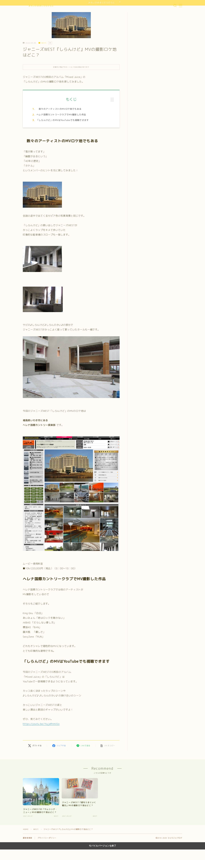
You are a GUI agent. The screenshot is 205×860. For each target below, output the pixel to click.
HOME (25, 829)
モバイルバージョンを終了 (102, 845)
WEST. (42, 43)
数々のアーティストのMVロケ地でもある (58, 108)
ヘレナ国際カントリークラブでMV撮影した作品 (61, 114)
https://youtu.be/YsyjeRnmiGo (41, 723)
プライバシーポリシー (46, 838)
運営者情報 (27, 838)
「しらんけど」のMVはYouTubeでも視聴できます (62, 120)
